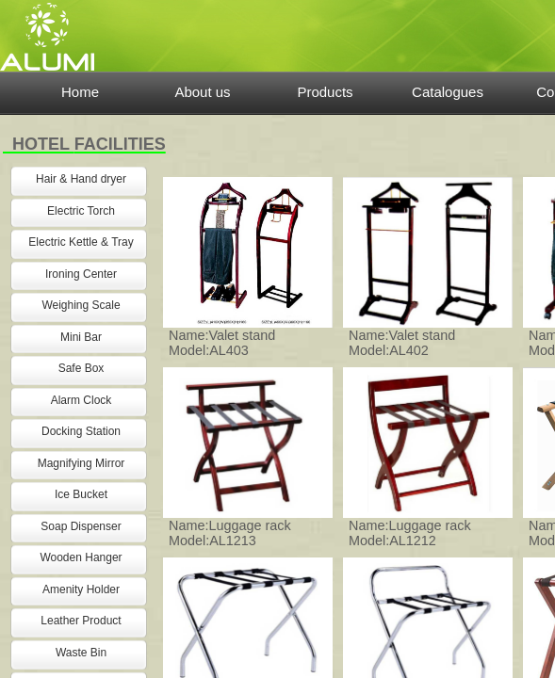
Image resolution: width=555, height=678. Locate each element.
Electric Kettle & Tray (80, 242)
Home (80, 92)
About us (202, 92)
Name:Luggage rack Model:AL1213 (230, 533)
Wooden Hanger (81, 557)
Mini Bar (81, 337)
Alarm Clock (81, 400)
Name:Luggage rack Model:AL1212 (410, 533)
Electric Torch (81, 211)
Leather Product (81, 620)
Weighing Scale (80, 305)
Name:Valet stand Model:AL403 (222, 343)
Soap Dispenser (81, 526)
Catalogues (447, 92)
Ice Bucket (81, 494)
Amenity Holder (81, 589)
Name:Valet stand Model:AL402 (402, 343)
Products (324, 92)
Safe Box (81, 368)
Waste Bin (81, 652)
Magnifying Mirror (81, 463)
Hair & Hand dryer (81, 179)
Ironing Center (81, 274)
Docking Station (81, 431)
